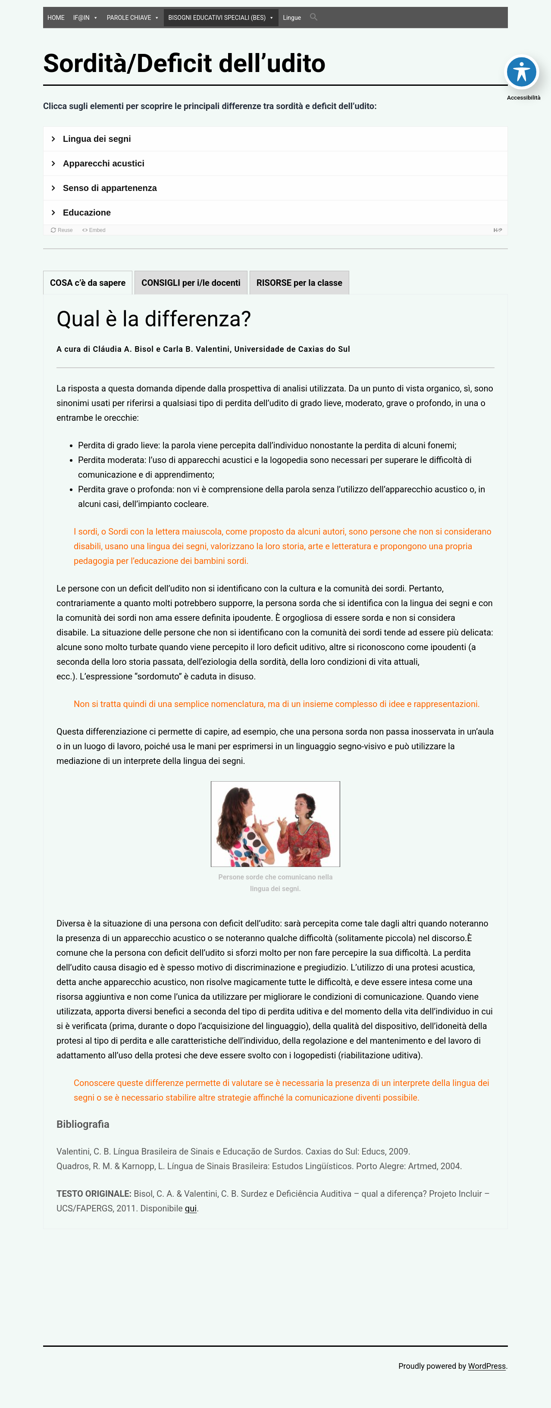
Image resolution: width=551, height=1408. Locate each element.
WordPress (487, 1365)
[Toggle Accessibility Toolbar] (521, 72)
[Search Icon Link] (314, 17)
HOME (56, 17)
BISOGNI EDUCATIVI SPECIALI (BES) (221, 17)
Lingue (292, 17)
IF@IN (85, 17)
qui (191, 1208)
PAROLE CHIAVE (133, 17)
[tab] (87, 282)
